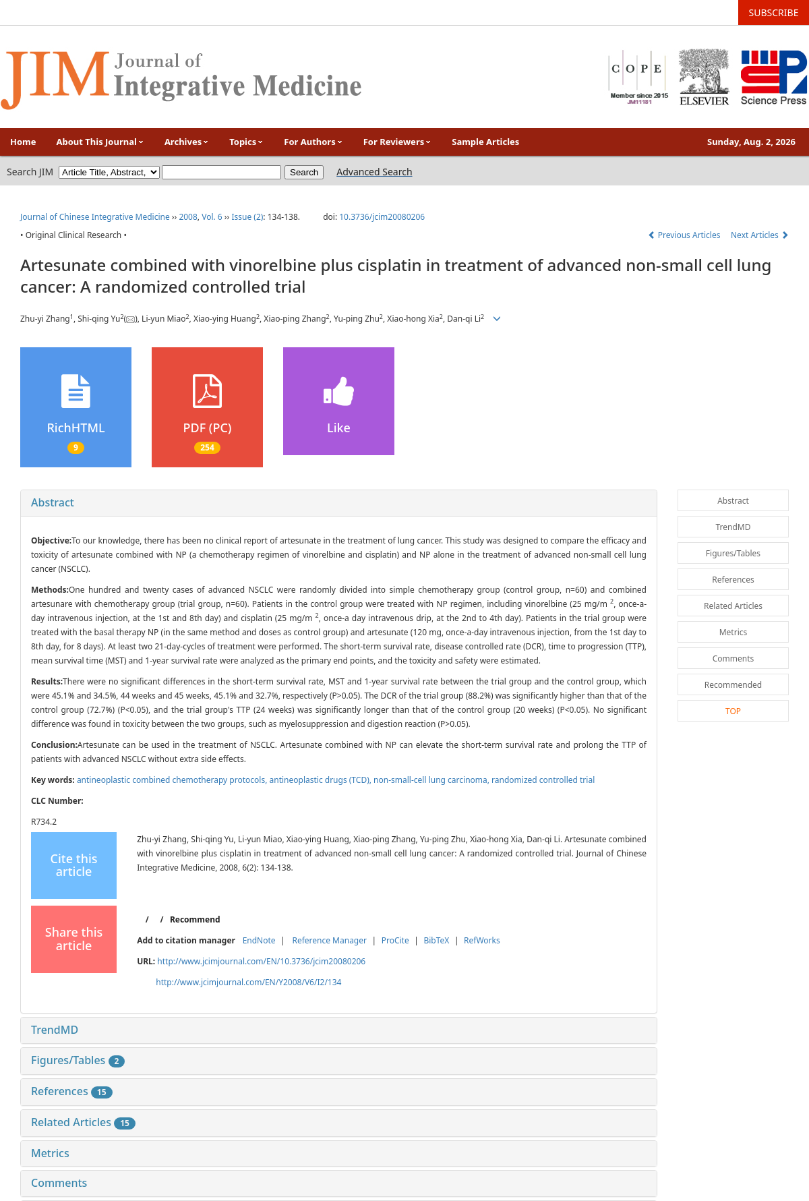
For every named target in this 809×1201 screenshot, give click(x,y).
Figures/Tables (78, 1060)
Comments (59, 1182)
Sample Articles (485, 142)
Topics (246, 142)
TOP (733, 711)
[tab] (339, 503)
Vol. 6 (212, 217)
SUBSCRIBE (774, 12)
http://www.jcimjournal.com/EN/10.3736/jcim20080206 (261, 961)
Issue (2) (247, 217)
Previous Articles (685, 235)
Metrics (50, 1153)
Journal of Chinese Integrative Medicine (95, 217)
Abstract (52, 502)
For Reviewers (397, 142)
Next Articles (760, 235)
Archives (186, 142)
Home (23, 142)
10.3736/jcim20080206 (382, 217)
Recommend (195, 919)
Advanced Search (374, 171)
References (72, 1091)
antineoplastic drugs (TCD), (321, 780)
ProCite (395, 940)
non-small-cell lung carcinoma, (432, 780)
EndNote (259, 940)
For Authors (313, 142)
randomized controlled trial (543, 780)
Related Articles (83, 1122)
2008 (188, 217)
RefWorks (482, 940)
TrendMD (54, 1029)
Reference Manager (329, 940)
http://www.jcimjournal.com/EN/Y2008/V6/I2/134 (248, 982)
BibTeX (436, 940)
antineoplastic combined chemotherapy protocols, (173, 780)
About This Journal (100, 142)
